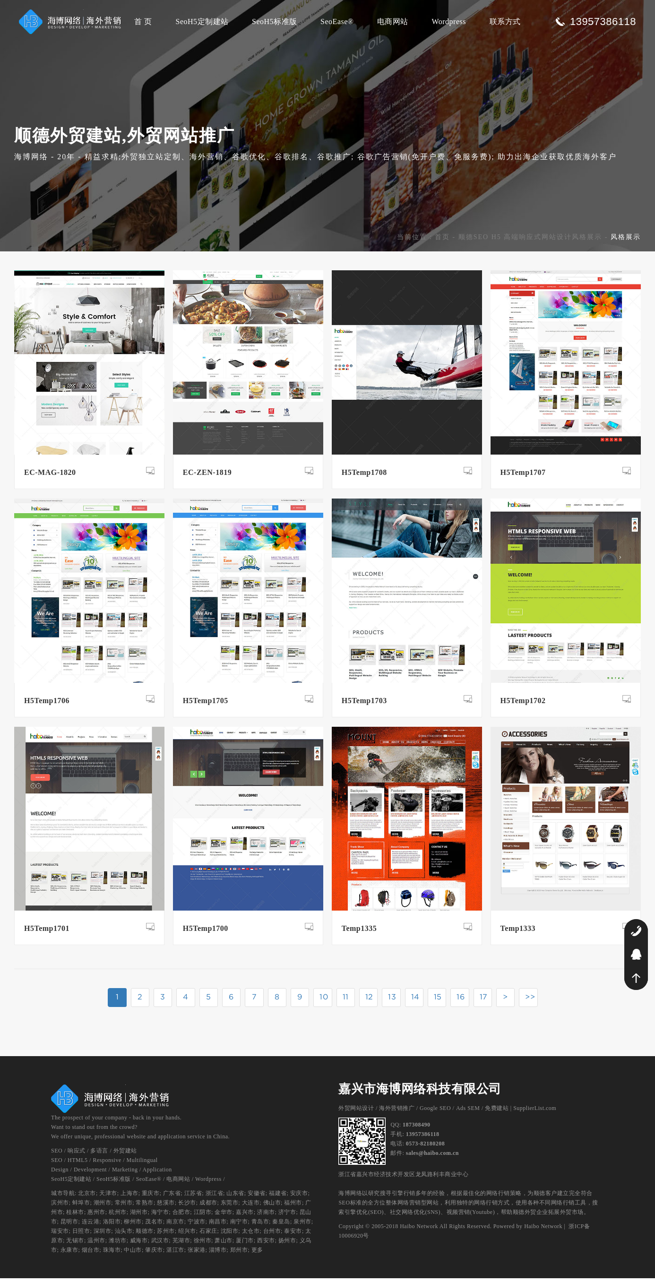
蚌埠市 (81, 1206)
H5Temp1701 (46, 932)
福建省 (278, 1197)
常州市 (124, 1206)
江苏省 (193, 1197)
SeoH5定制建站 (201, 21)
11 (346, 1000)
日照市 (81, 1234)
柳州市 (133, 1225)
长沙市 (187, 1206)
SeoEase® (336, 21)
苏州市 (166, 1234)
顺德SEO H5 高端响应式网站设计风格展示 (530, 240)
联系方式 (505, 21)
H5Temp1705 (205, 704)
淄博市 (218, 1253)
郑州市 (239, 1253)
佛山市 (272, 1206)
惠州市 (96, 1216)
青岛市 (260, 1225)
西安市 (266, 1244)
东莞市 (230, 1206)
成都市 (208, 1206)
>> (533, 1000)
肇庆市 (154, 1253)
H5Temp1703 (364, 704)
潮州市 (103, 1206)
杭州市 (118, 1216)
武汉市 (160, 1244)
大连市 (251, 1206)
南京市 (175, 1225)
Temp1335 (359, 932)
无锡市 (75, 1244)
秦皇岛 (281, 1225)
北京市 (87, 1197)
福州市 (293, 1206)
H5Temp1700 (205, 932)
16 (462, 1000)
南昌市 (218, 1225)
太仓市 (251, 1234)
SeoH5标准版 (274, 21)
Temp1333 (518, 932)
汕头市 (124, 1234)
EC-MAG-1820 (50, 476)
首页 (442, 240)
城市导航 (63, 1197)
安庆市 (299, 1197)
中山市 (133, 1253)
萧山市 (224, 1244)
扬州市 (287, 1244)
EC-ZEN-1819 (207, 476)
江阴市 (203, 1216)
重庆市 (151, 1197)
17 (486, 1000)
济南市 (266, 1216)
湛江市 (175, 1253)
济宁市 (287, 1216)
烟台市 (91, 1253)
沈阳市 (230, 1234)
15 (439, 1000)
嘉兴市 (245, 1216)
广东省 (172, 1197)
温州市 (96, 1244)
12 (370, 1000)
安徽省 (257, 1197)
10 (323, 1000)
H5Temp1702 (523, 704)
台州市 (272, 1234)
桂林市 (75, 1216)
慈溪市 (166, 1206)
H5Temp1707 (523, 476)
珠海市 (112, 1253)
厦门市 (245, 1244)
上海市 (129, 1197)
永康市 (69, 1253)
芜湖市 (181, 1244)
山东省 (235, 1197)
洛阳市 (112, 1225)
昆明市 (69, 1225)
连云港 (91, 1225)
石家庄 (208, 1234)
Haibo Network (543, 1230)
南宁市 (239, 1225)
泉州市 (302, 1225)
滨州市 (60, 1206)
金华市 (224, 1216)
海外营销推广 (396, 1112)
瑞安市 (60, 1234)
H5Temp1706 (46, 704)
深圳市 (103, 1234)
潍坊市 (118, 1244)
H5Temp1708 (364, 476)
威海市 (139, 1244)
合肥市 (181, 1216)
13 (393, 1000)
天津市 (108, 1197)
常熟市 (145, 1206)
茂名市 (154, 1225)
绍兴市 (187, 1234)
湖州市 (139, 1216)
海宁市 (160, 1216)
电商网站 (392, 21)
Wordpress (448, 21)
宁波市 (197, 1225)
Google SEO (435, 1112)
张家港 (197, 1253)
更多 (257, 1253)
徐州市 (203, 1244)
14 (416, 1000)
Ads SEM (468, 1112)
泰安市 (293, 1234)
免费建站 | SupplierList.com (520, 1112)
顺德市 (145, 1234)
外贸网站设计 (356, 1112)
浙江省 (215, 1197)
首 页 (143, 21)
